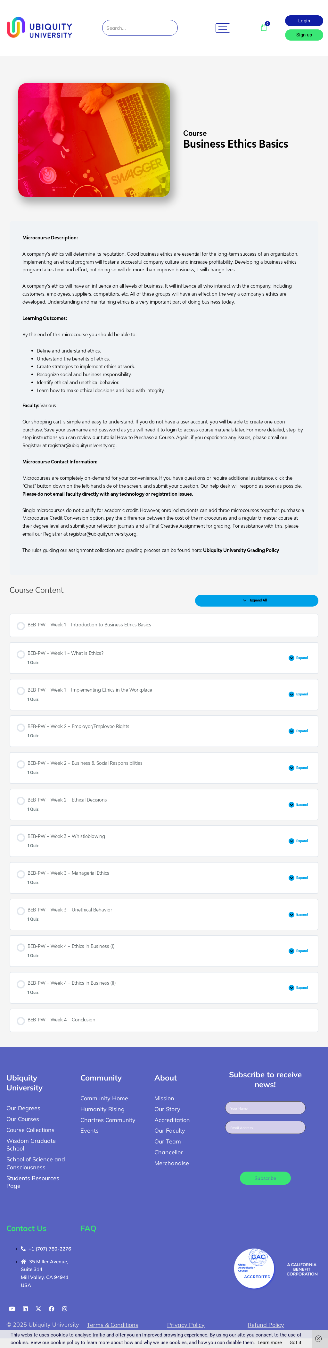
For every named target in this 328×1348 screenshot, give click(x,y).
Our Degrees (23, 1108)
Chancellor (168, 1152)
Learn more (270, 1342)
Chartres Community (107, 1120)
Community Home (104, 1098)
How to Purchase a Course (145, 437)
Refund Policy (266, 1325)
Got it (295, 1342)
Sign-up (304, 35)
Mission (164, 1098)
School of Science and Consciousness (35, 1163)
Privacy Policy (186, 1325)
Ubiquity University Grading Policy (240, 550)
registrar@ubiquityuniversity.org (82, 445)
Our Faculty (169, 1130)
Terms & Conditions (112, 1325)
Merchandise (171, 1163)
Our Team (167, 1141)
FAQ (88, 1228)
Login (304, 21)
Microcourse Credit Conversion (55, 518)
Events (89, 1130)
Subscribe (265, 1178)
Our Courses (22, 1119)
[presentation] (274, 1152)
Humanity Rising (102, 1109)
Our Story (167, 1109)
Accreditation (172, 1120)
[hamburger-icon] (223, 28)
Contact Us (26, 1228)
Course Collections (30, 1130)
